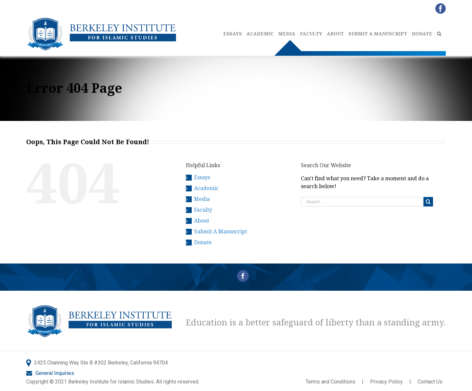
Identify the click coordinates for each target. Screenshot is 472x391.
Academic (206, 188)
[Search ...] (362, 201)
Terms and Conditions (330, 382)
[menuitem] (234, 33)
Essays (202, 177)
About (201, 221)
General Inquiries (54, 373)
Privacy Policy (386, 382)
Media (202, 199)
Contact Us (430, 382)
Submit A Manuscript (220, 231)
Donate (203, 242)
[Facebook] (243, 276)
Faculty (203, 210)
